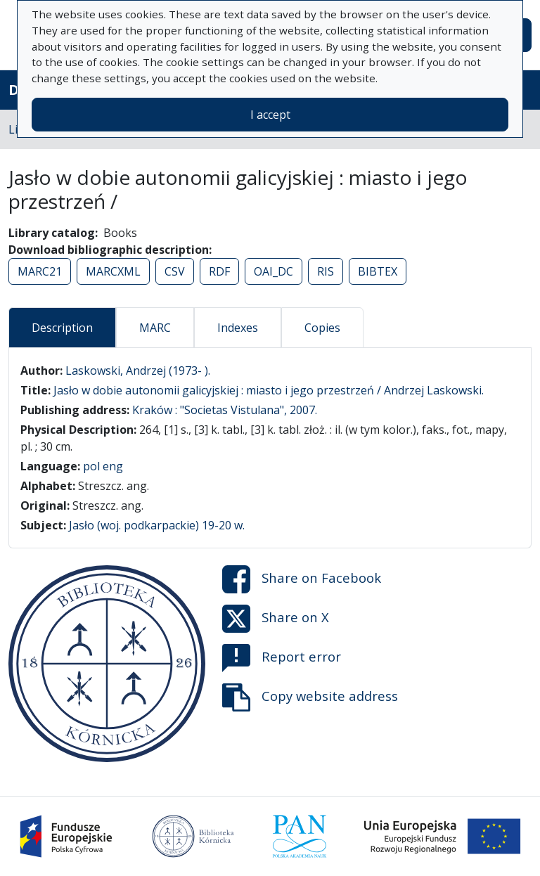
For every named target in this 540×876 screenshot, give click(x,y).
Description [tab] (62, 327)
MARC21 (40, 271)
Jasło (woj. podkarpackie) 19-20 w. (157, 525)
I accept (270, 114)
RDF (219, 271)
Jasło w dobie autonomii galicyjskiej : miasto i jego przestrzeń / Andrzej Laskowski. (268, 390)
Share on (301, 579)
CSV (175, 271)
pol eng (103, 466)
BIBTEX (377, 271)
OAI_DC (273, 271)
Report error (281, 658)
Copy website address (310, 697)
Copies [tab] (322, 327)
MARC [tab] (155, 327)
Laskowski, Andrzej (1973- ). (137, 370)
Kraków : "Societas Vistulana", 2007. (224, 410)
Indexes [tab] (237, 327)
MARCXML (113, 271)
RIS (325, 271)
